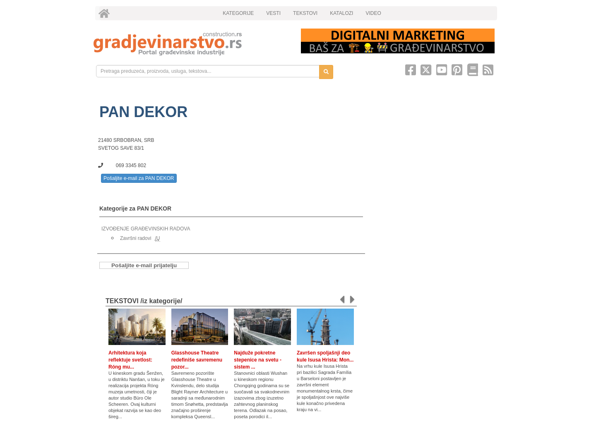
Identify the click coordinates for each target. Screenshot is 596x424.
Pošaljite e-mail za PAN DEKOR (138, 178)
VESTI (273, 13)
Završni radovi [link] (135, 238)
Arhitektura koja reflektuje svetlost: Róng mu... (130, 360)
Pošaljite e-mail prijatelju (144, 265)
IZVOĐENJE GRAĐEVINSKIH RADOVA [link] (145, 229)
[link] (191, 44)
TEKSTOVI (305, 13)
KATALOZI (341, 13)
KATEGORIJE (238, 13)
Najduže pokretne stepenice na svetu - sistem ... (257, 360)
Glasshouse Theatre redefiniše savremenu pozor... (196, 360)
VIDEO (373, 13)
